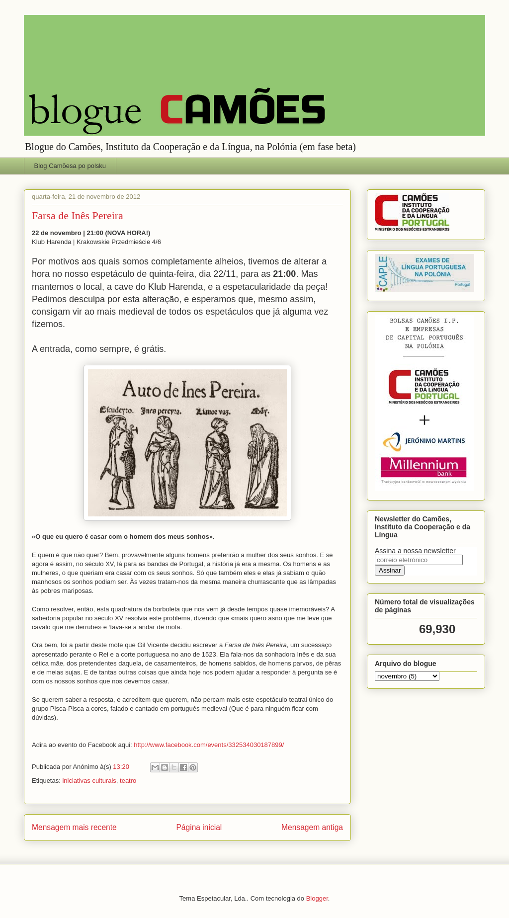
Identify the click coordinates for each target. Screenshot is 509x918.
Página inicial (199, 827)
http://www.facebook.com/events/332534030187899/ (209, 745)
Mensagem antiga (312, 827)
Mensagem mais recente (74, 827)
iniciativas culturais (89, 780)
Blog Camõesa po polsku (70, 165)
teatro (128, 780)
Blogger (317, 898)
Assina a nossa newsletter (415, 551)
